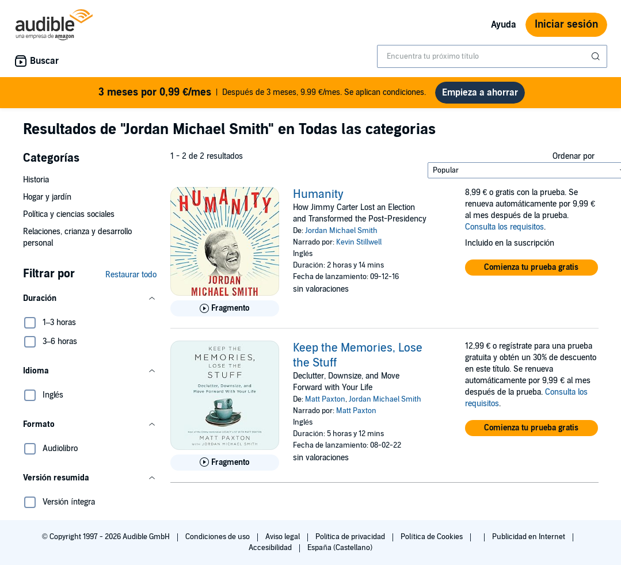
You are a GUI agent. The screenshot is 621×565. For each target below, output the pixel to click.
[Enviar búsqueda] (596, 56)
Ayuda (503, 24)
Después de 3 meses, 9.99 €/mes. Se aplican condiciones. (262, 95)
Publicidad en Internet (529, 541)
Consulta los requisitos (504, 231)
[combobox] (492, 56)
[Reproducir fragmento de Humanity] (224, 313)
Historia (36, 184)
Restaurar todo (131, 279)
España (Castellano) (339, 552)
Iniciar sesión (566, 24)
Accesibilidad (271, 552)
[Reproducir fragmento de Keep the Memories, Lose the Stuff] (224, 467)
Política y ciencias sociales (69, 219)
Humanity (318, 199)
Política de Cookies (432, 541)
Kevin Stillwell (359, 246)
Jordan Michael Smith (341, 235)
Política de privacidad (351, 541)
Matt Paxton (325, 404)
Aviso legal (283, 541)
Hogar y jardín (47, 202)
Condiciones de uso (218, 541)
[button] (90, 303)
